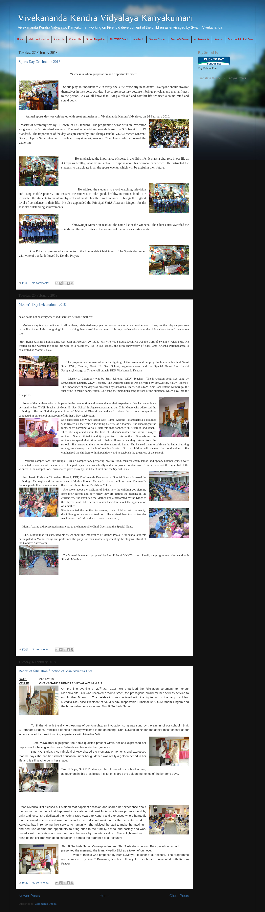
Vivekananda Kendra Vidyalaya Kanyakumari (105, 17)
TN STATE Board (119, 39)
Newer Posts (29, 896)
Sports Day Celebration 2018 (39, 62)
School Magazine (95, 39)
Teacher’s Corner (180, 39)
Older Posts (179, 896)
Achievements (201, 39)
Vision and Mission (39, 39)
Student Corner (157, 39)
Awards (218, 39)
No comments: (41, 282)
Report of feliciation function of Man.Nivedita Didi (55, 671)
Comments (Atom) (46, 903)
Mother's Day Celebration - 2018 (42, 305)
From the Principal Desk (240, 39)
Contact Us (75, 39)
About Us (59, 39)
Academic (138, 39)
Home (20, 39)
